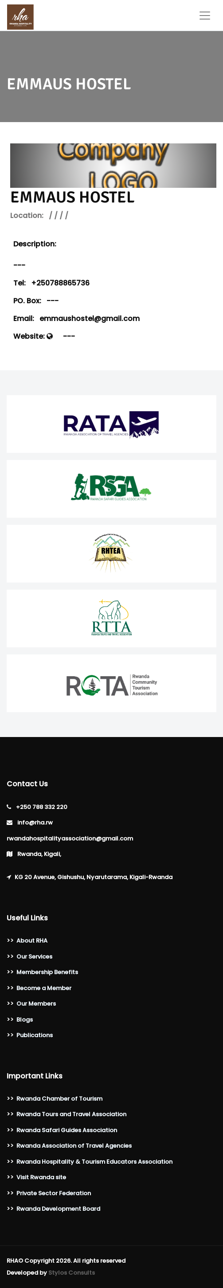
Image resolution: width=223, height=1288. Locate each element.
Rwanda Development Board (58, 1209)
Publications (34, 1035)
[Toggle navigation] (205, 15)
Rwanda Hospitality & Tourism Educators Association (94, 1161)
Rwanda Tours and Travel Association (71, 1114)
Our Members (36, 1003)
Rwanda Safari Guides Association (66, 1130)
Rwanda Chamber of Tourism (59, 1098)
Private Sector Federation (53, 1193)
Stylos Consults (71, 1272)
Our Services (34, 956)
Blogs (24, 1019)
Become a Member (43, 988)
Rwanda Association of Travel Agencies (74, 1145)
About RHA (31, 940)
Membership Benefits (47, 972)
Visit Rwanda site (41, 1177)
